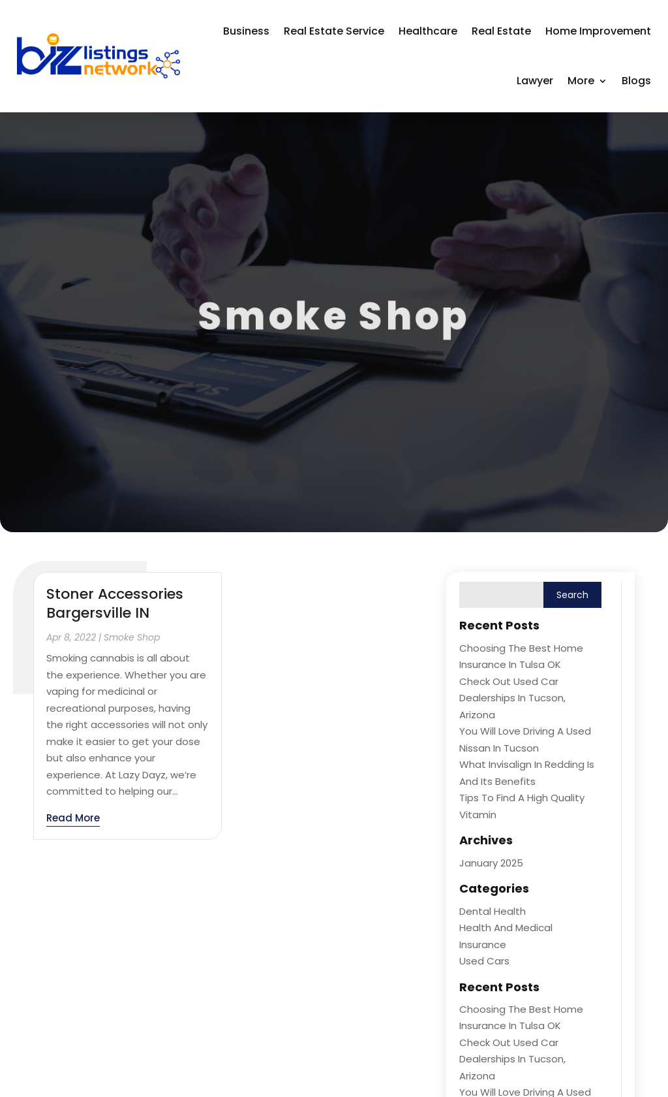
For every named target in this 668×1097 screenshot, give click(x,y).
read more (73, 818)
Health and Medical (506, 927)
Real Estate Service (334, 31)
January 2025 (491, 863)
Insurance (482, 944)
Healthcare (428, 31)
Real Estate (501, 31)
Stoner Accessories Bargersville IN (114, 603)
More (581, 80)
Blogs (636, 80)
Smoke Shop (132, 637)
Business (246, 31)
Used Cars (484, 961)
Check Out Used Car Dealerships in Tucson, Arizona (512, 698)
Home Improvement (598, 31)
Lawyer (535, 80)
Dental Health (492, 911)
